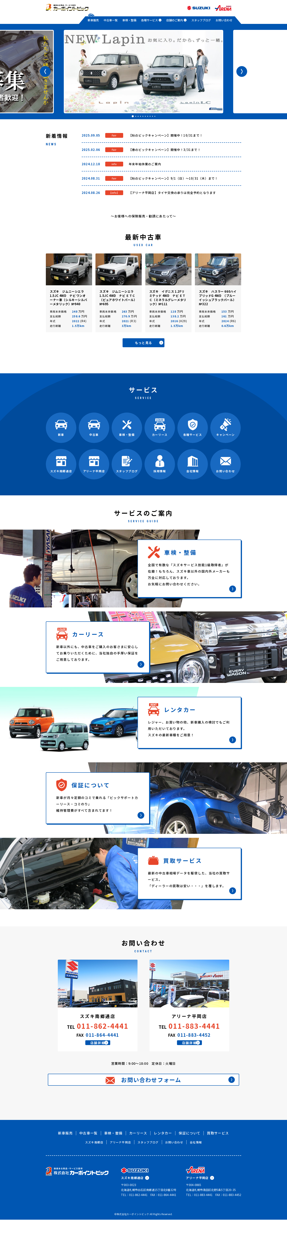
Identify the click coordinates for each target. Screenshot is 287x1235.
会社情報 (196, 1158)
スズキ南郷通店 (135, 1193)
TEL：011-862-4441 (134, 1210)
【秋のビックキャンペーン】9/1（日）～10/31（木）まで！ (173, 178)
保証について (189, 1148)
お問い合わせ (224, 20)
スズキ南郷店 (94, 1158)
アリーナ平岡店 (120, 1158)
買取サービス (218, 1148)
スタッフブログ (201, 20)
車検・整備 (129, 20)
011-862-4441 (103, 1027)
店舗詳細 (103, 1048)
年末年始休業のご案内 (145, 164)
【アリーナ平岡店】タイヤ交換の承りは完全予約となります (172, 193)
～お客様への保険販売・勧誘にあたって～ (143, 216)
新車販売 (93, 20)
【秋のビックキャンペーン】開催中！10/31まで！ (166, 135)
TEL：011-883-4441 (199, 1210)
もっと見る (152, 343)
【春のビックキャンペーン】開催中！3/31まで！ (165, 150)
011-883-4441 (194, 1027)
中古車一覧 (111, 20)
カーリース (138, 1148)
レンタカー (163, 1148)
